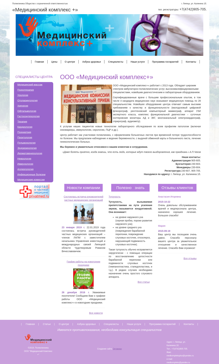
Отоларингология (27, 100)
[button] (30, 39)
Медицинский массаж (29, 84)
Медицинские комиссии (31, 179)
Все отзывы (190, 258)
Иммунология (25, 164)
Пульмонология (26, 142)
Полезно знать (130, 187)
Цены (54, 61)
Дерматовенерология (29, 153)
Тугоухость (115, 196)
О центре (70, 61)
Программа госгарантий (165, 61)
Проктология (24, 137)
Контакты (191, 61)
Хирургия (22, 105)
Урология (22, 95)
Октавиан (117, 349)
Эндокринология (26, 148)
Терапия (22, 121)
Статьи (47, 324)
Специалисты (115, 61)
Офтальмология (26, 111)
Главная (39, 61)
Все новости (96, 313)
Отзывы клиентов (177, 187)
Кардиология (24, 127)
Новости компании (83, 187)
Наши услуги (138, 61)
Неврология (24, 158)
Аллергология (25, 169)
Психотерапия (25, 90)
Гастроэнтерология (28, 116)
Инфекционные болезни (31, 174)
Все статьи (144, 282)
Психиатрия (24, 132)
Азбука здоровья (91, 61)
